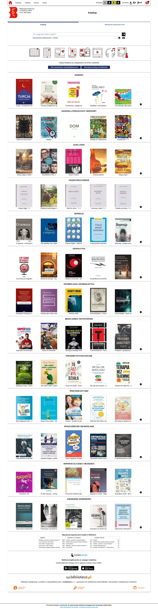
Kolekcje (55, 38)
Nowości (18, 3)
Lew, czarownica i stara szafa (46, 542)
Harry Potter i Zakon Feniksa (46, 545)
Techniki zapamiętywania (99, 545)
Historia (27, 3)
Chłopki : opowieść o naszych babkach (75, 540)
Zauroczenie (69, 547)
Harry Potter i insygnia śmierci (46, 543)
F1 (135, 2)
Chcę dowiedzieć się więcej (69, 607)
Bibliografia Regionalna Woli (115, 24)
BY (118, 2)
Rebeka (95, 540)
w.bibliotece (68, 582)
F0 (131, 2)
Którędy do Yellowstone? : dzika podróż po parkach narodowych (109, 547)
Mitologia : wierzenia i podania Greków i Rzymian (51, 540)
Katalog (43, 24)
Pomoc (36, 3)
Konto (44, 3)
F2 (140, 2)
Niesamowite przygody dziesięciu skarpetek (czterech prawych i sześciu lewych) (58, 547)
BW (109, 2)
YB (114, 2)
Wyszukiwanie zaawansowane (42, 38)
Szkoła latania (69, 543)
